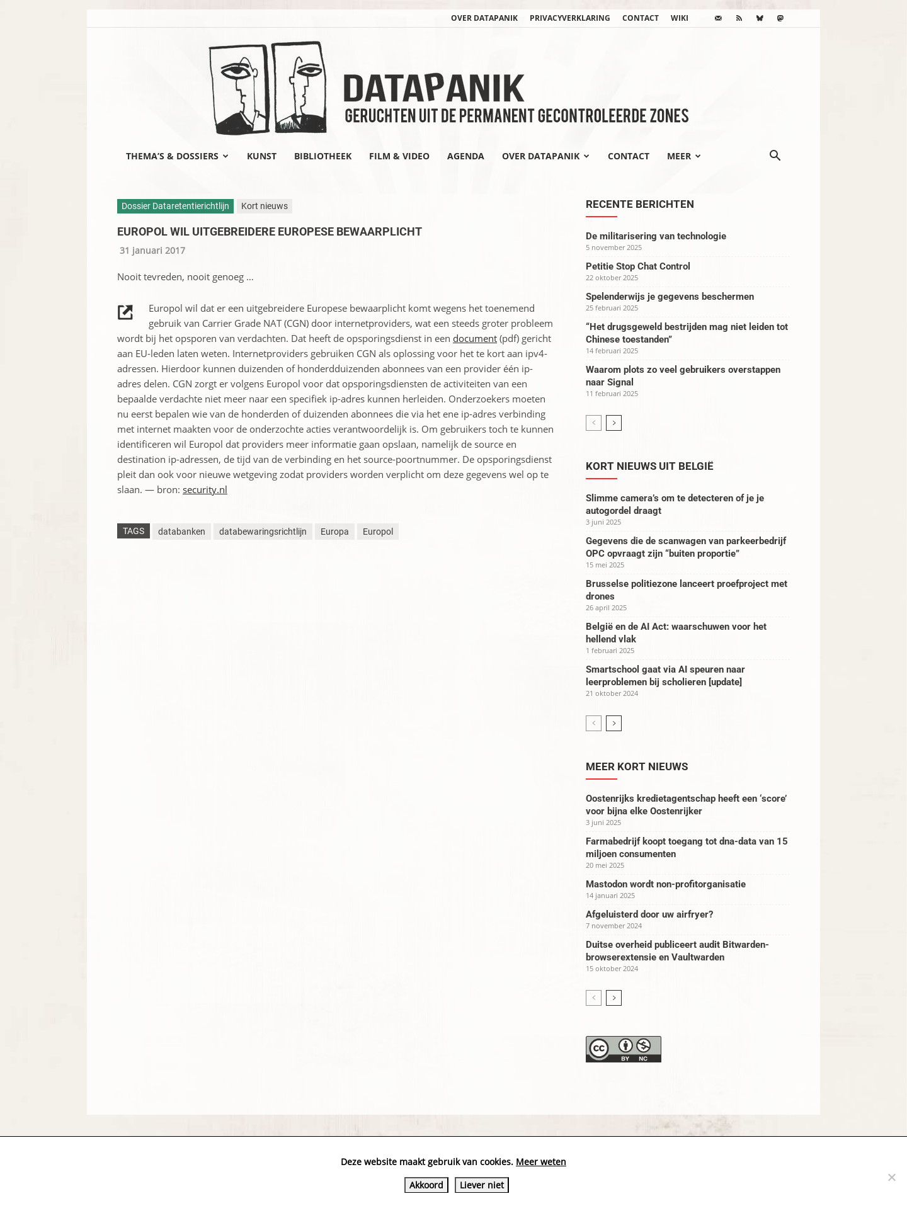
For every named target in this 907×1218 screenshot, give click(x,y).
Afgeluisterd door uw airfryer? (649, 914)
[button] (775, 157)
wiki (679, 18)
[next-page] (614, 423)
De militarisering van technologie (656, 236)
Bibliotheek (322, 156)
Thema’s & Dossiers (177, 156)
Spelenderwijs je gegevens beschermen (670, 296)
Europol (378, 531)
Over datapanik (484, 18)
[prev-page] (594, 423)
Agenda (465, 156)
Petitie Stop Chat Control (638, 266)
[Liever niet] (891, 1177)
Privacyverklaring (570, 18)
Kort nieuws (264, 206)
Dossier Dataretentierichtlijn (175, 206)
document (475, 338)
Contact (640, 18)
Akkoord (426, 1185)
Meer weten (541, 1162)
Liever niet (482, 1185)
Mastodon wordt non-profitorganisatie (666, 884)
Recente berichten (640, 204)
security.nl (205, 489)
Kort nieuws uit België (650, 466)
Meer (684, 156)
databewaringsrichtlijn (263, 531)
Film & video (399, 156)
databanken (181, 531)
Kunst (262, 156)
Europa (335, 531)
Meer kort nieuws (637, 766)
